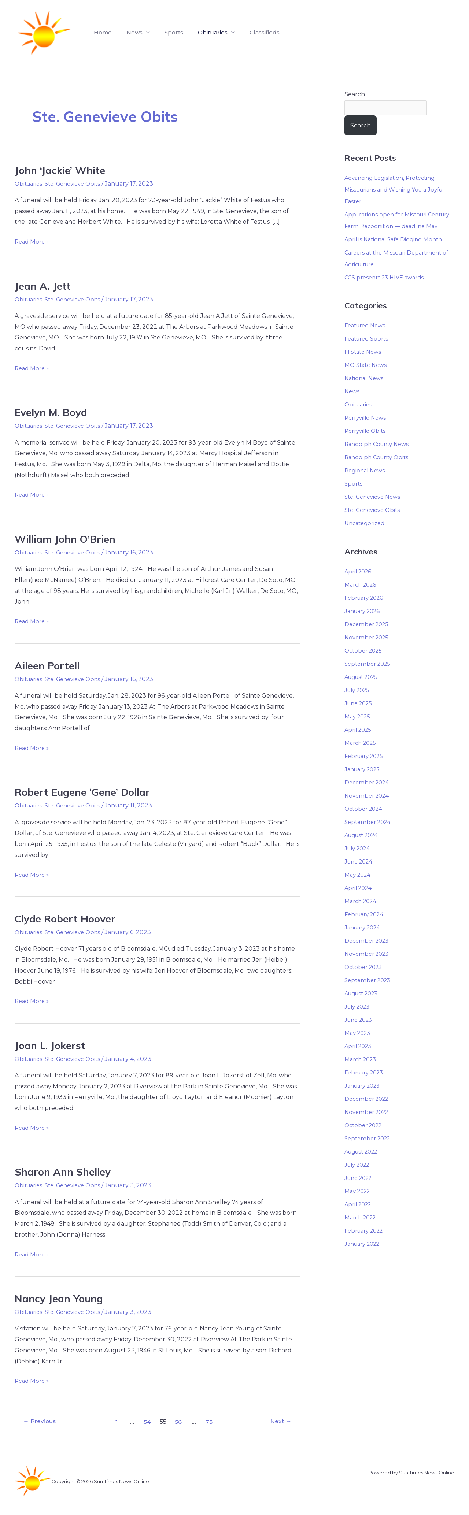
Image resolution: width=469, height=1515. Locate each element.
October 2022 (365, 1138)
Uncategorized (366, 536)
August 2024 (363, 847)
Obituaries (30, 183)
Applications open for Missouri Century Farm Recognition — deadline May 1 (388, 227)
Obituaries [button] (202, 32)
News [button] (130, 32)
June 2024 (360, 874)
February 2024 (366, 927)
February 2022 (366, 1243)
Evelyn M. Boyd (53, 412)
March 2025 (361, 755)
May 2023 (358, 1045)
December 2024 (368, 795)
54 (148, 1421)
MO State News (367, 378)
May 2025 (358, 729)
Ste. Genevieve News (375, 509)
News (352, 404)
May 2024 (358, 887)
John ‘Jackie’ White (63, 170)
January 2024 (364, 940)
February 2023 (366, 1085)
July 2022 (358, 1177)
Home (101, 32)
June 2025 (360, 716)
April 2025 (359, 742)
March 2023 (362, 1072)
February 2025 (366, 768)
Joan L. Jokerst (53, 1045)
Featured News (367, 338)
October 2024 (365, 821)
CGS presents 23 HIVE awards (387, 290)
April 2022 (359, 1217)
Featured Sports (368, 351)
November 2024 (368, 808)
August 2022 (363, 1164)
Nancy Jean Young (61, 1298)
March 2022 (362, 1230)
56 (180, 1421)
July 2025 (358, 702)
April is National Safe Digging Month (396, 252)
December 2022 (368, 1111)
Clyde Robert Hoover (69, 918)
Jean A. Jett (44, 286)
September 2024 (369, 834)
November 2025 (368, 650)
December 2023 (368, 953)
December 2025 (368, 637)
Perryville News (367, 430)
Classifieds (251, 32)
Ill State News (364, 364)
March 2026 (361, 597)
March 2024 (362, 913)
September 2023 (369, 992)
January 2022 (364, 1256)
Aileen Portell (50, 665)
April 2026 (359, 584)
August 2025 (363, 689)
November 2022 (368, 1124)
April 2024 (359, 900)
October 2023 (365, 979)
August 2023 (363, 1006)
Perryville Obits (366, 444)
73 (212, 1421)
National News (365, 391)
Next (279, 1421)
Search (354, 94)
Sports (166, 32)
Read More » (33, 240)
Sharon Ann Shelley (66, 1171)
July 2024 (358, 861)
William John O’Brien (69, 539)
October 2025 (364, 663)
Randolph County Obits (379, 470)
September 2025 (369, 676)
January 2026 (364, 623)
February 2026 (366, 610)
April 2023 (359, 1058)
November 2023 (368, 966)
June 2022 (360, 1190)
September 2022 (369, 1151)
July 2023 (358, 1019)
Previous (42, 1421)
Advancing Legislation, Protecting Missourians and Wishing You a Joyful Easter (398, 190)
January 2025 (364, 782)
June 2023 (360, 1032)
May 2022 (358, 1203)
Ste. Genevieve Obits (78, 183)
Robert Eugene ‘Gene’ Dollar (88, 792)
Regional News (366, 483)
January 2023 (364, 1098)
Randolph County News (379, 457)
